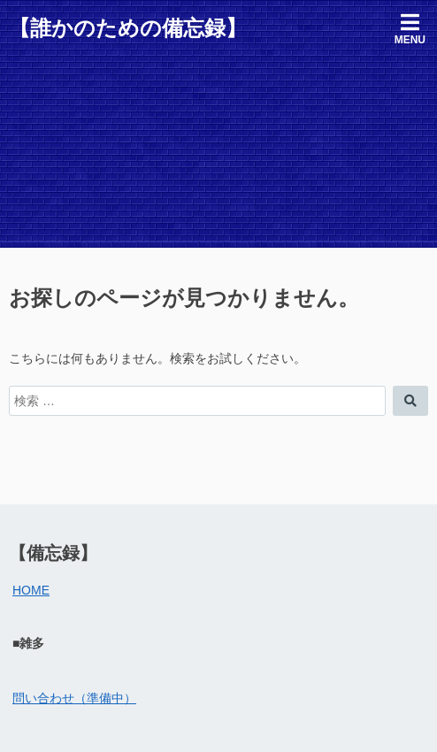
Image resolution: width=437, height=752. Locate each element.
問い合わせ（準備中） (74, 698)
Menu (410, 29)
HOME (31, 590)
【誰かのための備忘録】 (128, 28)
